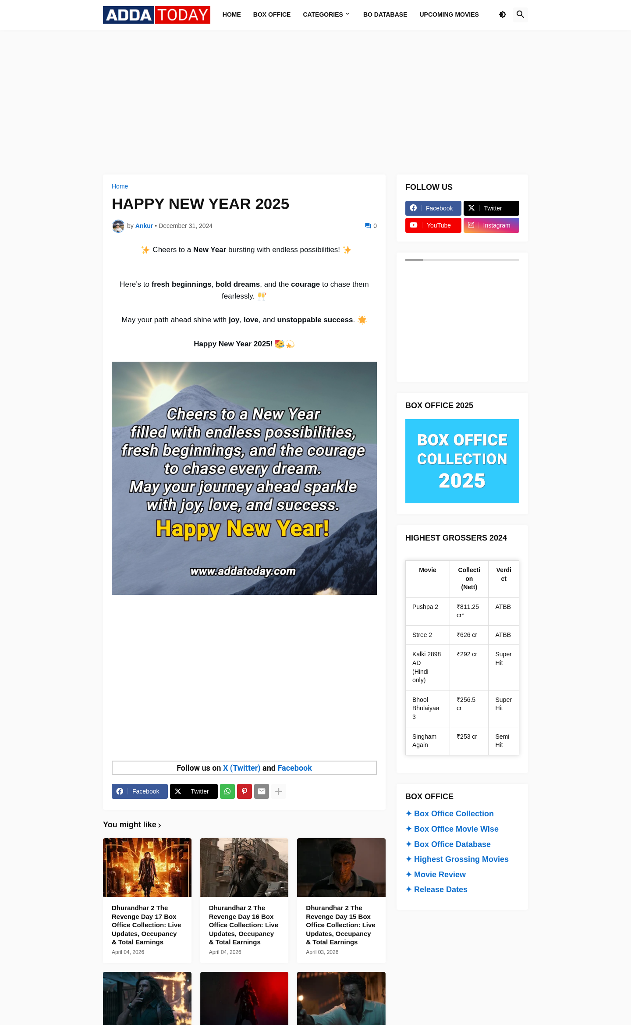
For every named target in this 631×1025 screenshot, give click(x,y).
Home (120, 186)
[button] (502, 14)
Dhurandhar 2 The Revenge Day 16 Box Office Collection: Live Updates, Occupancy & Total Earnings (243, 925)
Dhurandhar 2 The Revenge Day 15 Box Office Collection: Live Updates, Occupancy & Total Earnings (340, 925)
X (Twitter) (242, 767)
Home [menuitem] (232, 14)
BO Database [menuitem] (385, 14)
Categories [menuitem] (323, 14)
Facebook (294, 767)
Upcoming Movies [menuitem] (449, 14)
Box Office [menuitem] (272, 14)
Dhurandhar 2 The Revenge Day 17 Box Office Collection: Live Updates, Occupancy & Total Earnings (146, 925)
